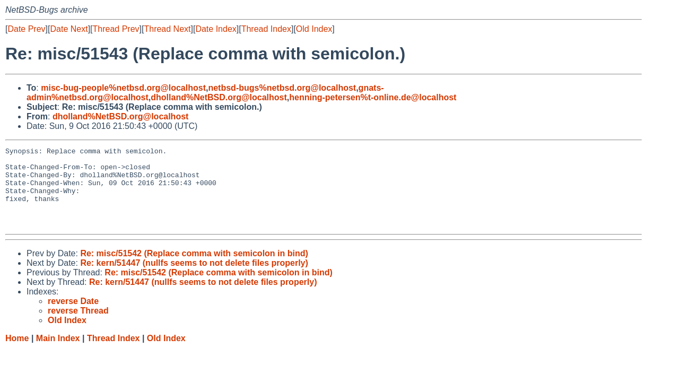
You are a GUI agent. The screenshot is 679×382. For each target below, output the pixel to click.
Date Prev (26, 28)
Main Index (58, 354)
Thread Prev (116, 28)
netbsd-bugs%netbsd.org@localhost (282, 87)
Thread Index (266, 28)
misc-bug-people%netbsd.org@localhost (123, 87)
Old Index (314, 28)
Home (17, 354)
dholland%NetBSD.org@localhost (219, 97)
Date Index (215, 28)
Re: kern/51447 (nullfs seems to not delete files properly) (194, 278)
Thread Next (167, 28)
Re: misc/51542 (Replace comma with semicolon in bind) (194, 269)
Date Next (69, 28)
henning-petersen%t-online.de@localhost (372, 97)
